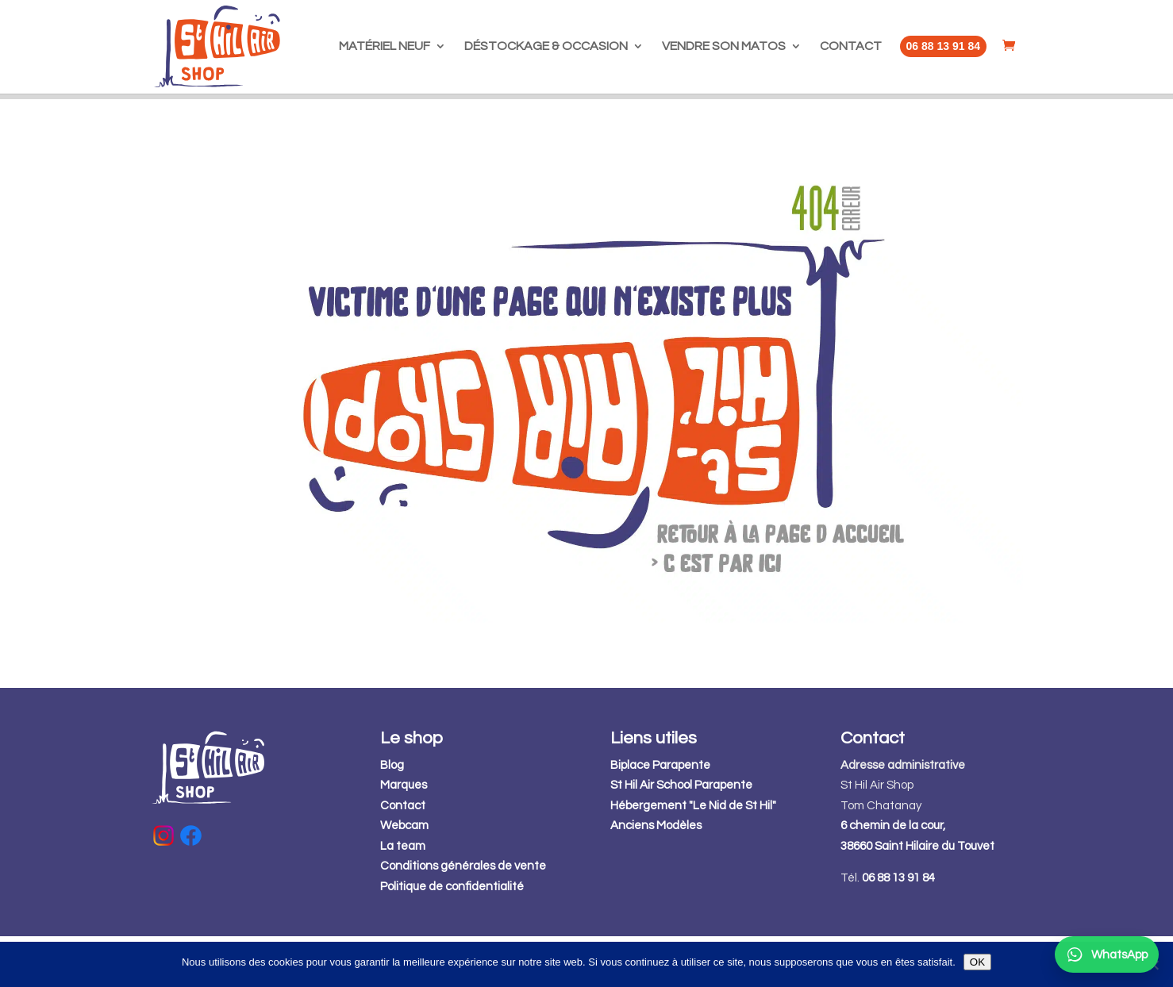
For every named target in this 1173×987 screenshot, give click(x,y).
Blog (392, 816)
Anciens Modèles (656, 876)
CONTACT (851, 46)
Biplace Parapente (660, 816)
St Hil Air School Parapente (681, 836)
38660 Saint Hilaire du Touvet (917, 897)
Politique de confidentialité (452, 937)
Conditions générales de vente (463, 917)
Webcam (404, 876)
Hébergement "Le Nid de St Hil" (693, 856)
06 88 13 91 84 (898, 929)
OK (977, 962)
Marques (403, 836)
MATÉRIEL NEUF (384, 46)
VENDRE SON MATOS (724, 46)
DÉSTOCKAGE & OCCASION (546, 46)
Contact (402, 856)
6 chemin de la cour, (892, 876)
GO (812, 122)
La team (402, 897)
